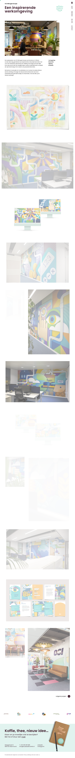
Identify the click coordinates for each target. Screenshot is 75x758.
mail (23, 737)
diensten (72, 13)
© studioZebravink (8, 754)
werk (72, 7)
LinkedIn (40, 745)
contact (72, 27)
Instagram (41, 746)
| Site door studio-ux (35, 754)
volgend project (61, 696)
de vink (72, 21)
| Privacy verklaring (27, 754)
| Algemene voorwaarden (17, 754)
